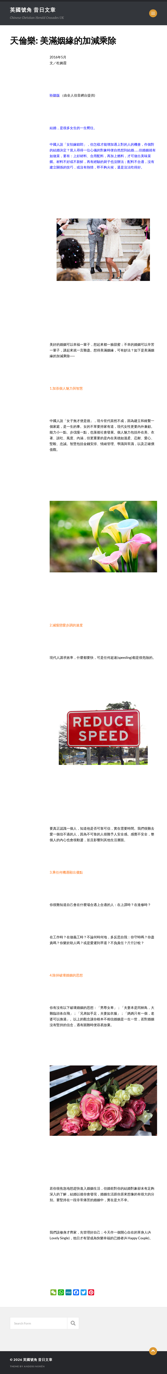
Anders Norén (34, 1366)
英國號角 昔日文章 (33, 10)
